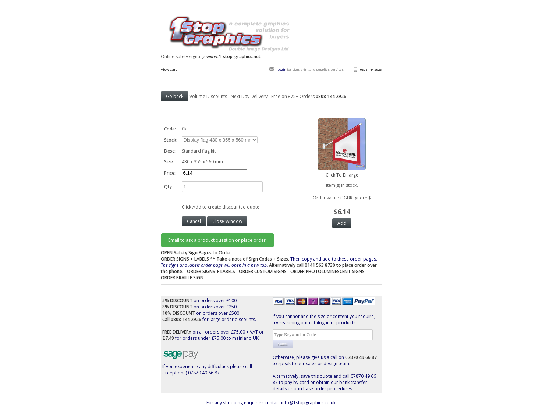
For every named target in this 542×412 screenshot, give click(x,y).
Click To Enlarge (342, 171)
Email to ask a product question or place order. (217, 240)
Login (281, 69)
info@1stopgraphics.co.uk (308, 402)
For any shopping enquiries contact (243, 402)
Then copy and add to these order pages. (269, 265)
